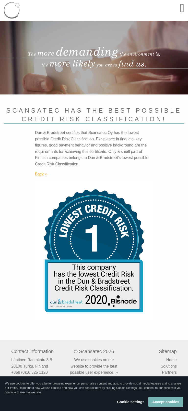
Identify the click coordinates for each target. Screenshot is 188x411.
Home (171, 360)
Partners (169, 372)
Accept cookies (165, 403)
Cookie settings (130, 403)
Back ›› (41, 174)
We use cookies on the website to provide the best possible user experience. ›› (94, 366)
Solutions (169, 366)
